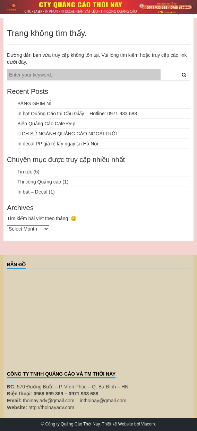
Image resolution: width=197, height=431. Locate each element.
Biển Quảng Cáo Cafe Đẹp (46, 123)
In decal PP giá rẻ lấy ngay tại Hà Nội (57, 143)
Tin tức (24, 171)
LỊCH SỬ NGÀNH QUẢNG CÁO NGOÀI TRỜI (67, 133)
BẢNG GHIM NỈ (34, 103)
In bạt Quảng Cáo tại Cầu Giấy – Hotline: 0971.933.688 (77, 113)
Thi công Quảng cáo (39, 182)
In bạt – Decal (32, 192)
